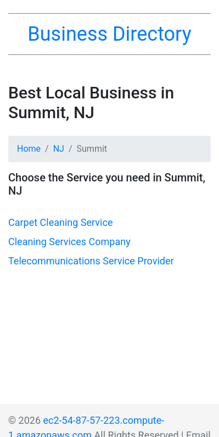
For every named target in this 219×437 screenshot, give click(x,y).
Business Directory (109, 34)
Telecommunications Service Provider (91, 261)
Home (29, 148)
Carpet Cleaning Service (60, 222)
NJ (58, 148)
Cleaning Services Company (69, 241)
